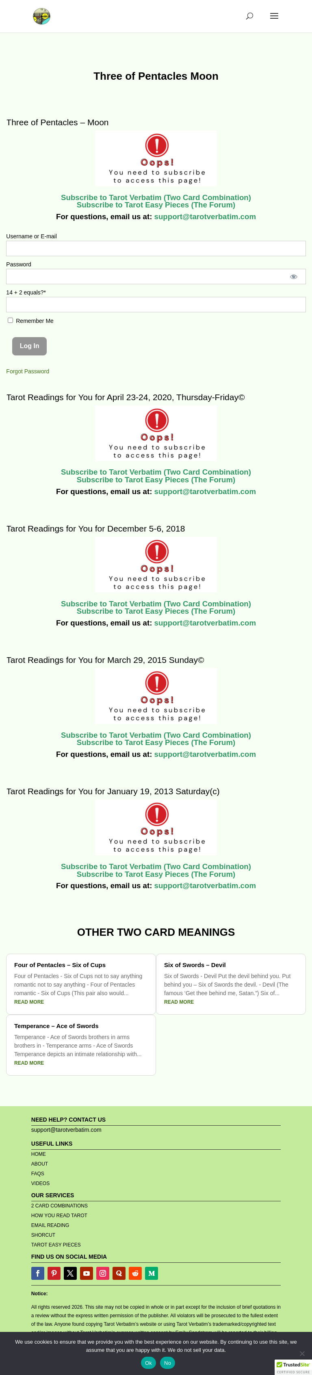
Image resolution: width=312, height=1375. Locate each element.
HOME (38, 1154)
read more (29, 1002)
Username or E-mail (31, 236)
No (167, 1363)
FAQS (37, 1174)
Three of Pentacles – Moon (57, 122)
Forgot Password (27, 371)
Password (18, 264)
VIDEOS (40, 1183)
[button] (293, 1367)
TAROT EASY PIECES (56, 1245)
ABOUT (39, 1164)
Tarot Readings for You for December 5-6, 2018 (95, 528)
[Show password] (294, 276)
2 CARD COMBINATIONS (59, 1206)
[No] (302, 1353)
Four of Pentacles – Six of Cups (60, 964)
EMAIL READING (50, 1225)
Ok (148, 1363)
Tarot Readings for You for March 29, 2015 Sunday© (105, 660)
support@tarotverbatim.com (204, 216)
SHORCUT (43, 1235)
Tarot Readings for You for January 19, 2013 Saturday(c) (112, 791)
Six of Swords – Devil (195, 964)
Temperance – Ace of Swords (56, 1025)
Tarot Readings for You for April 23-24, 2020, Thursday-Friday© (125, 397)
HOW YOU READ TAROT (59, 1215)
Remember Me (30, 321)
